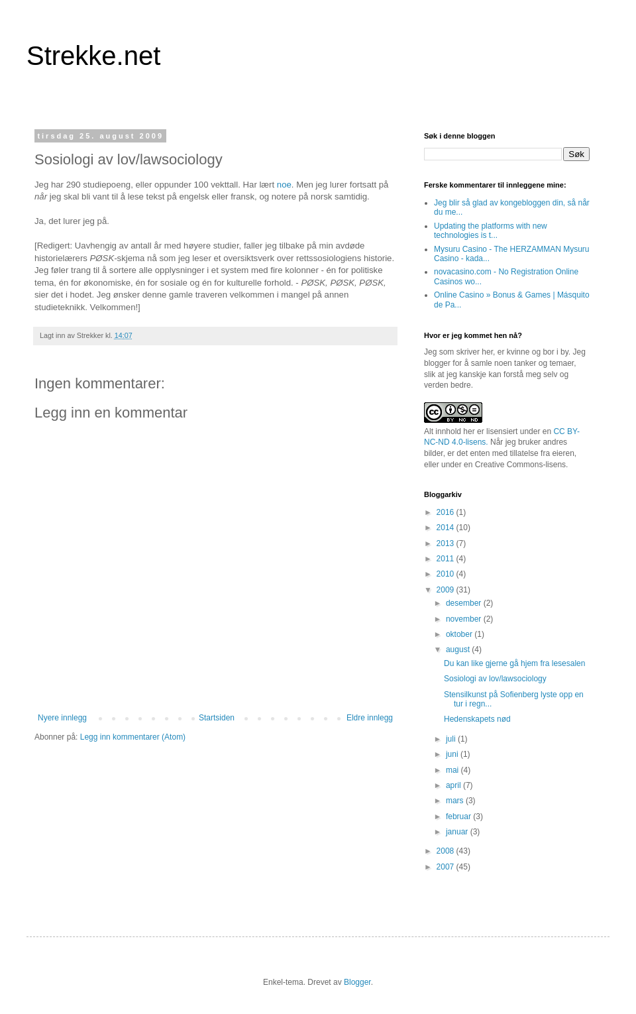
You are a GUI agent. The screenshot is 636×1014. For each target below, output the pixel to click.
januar (458, 831)
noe (284, 185)
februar (459, 816)
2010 (446, 574)
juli (452, 739)
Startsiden (217, 717)
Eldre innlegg (369, 717)
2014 (446, 527)
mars (456, 800)
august (459, 649)
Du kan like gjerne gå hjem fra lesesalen (514, 663)
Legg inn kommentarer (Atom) (133, 737)
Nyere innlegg (62, 717)
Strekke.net (93, 55)
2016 (446, 512)
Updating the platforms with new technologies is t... (490, 230)
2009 (446, 589)
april (454, 785)
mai (453, 770)
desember (465, 603)
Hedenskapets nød (477, 719)
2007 (446, 867)
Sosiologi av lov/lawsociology (495, 678)
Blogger (357, 982)
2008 (446, 851)
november (465, 619)
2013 (446, 543)
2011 (446, 558)
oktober (460, 634)
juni (453, 754)
